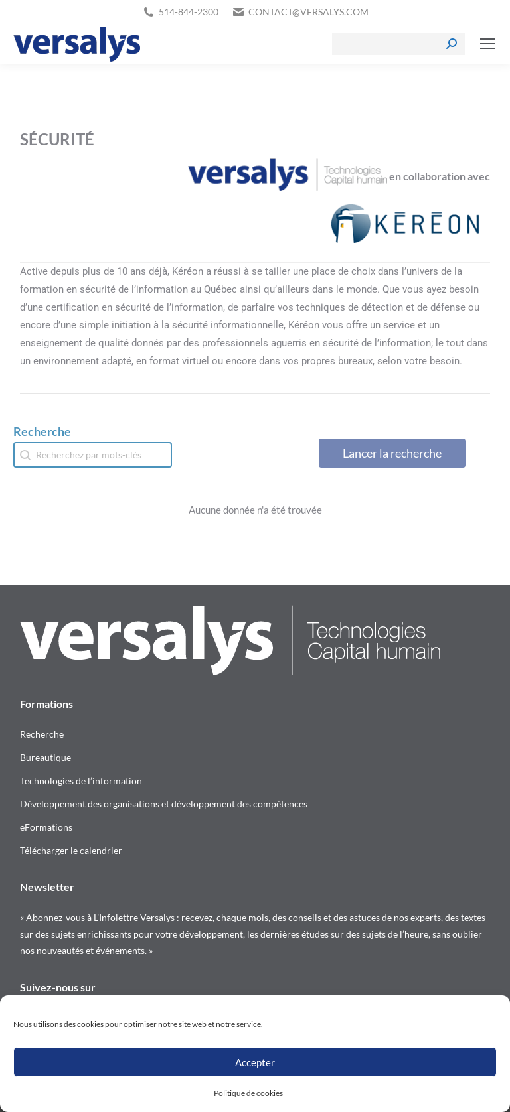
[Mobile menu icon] (487, 44)
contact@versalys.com (308, 11)
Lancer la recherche (392, 453)
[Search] (398, 44)
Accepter (255, 1062)
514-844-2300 (188, 11)
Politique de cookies (248, 1093)
